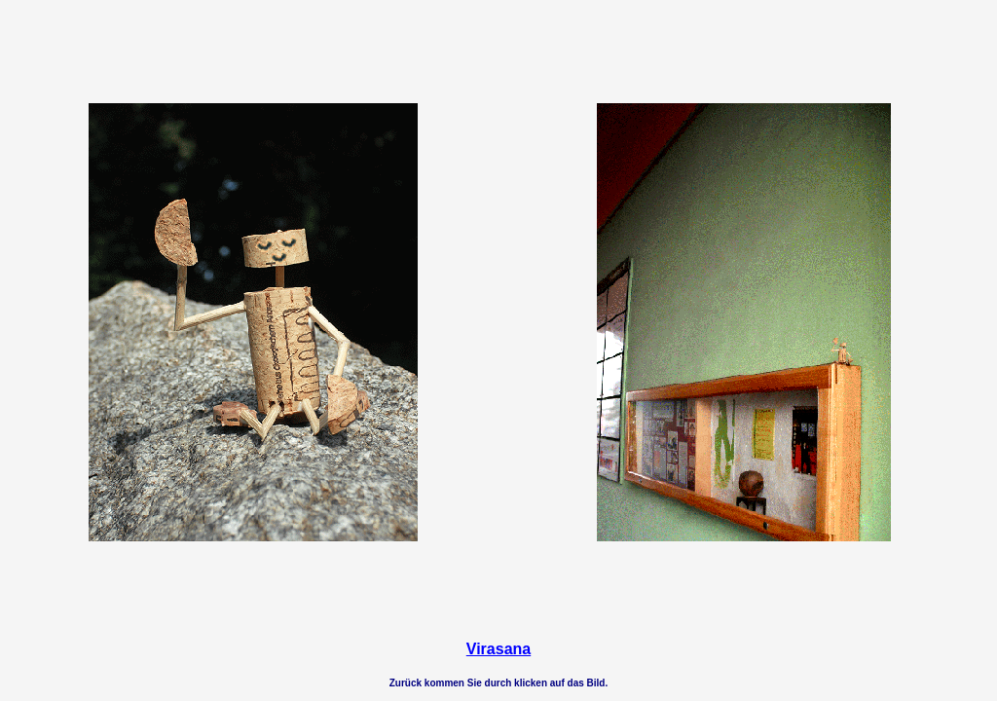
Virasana (498, 649)
